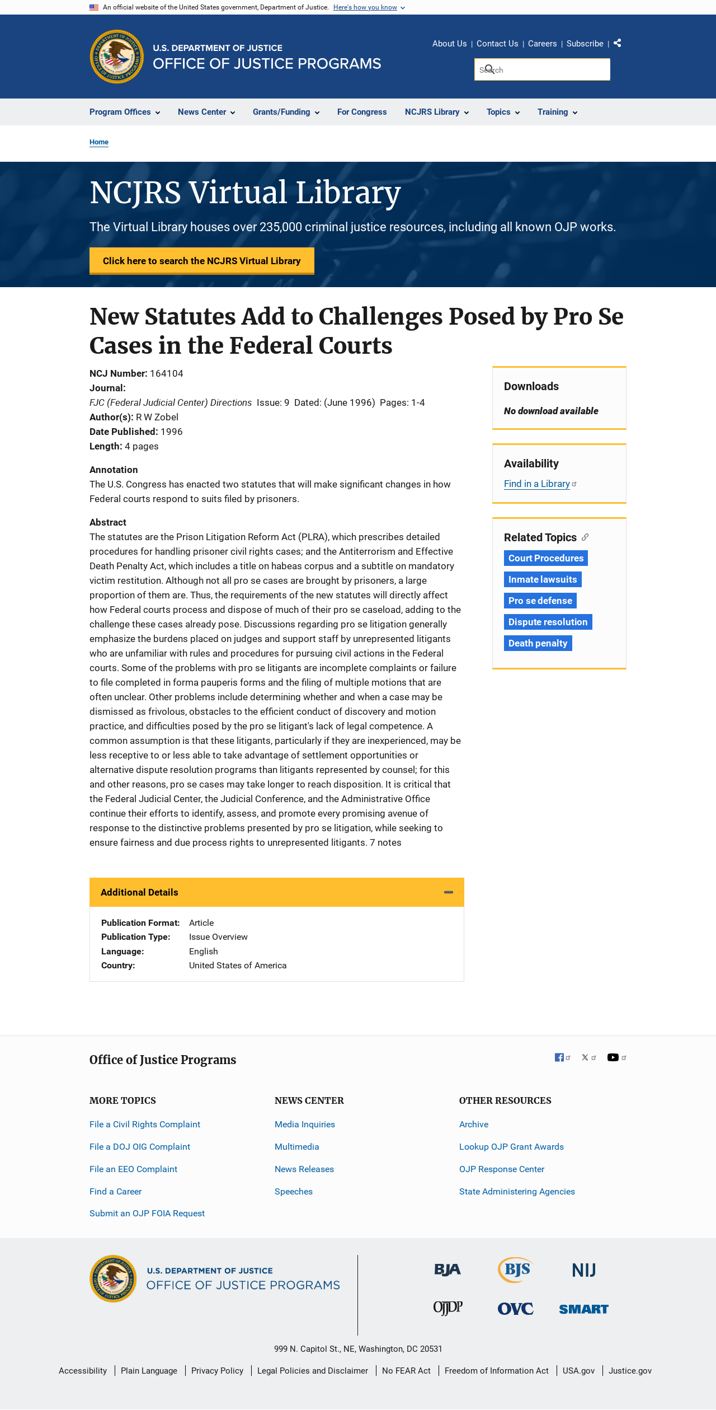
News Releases (304, 1169)
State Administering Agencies (517, 1191)
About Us (449, 44)
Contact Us (498, 44)
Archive (473, 1124)
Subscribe (585, 44)
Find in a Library (541, 483)
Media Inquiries (305, 1124)
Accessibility (83, 1371)
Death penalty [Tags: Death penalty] (538, 643)
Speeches (294, 1191)
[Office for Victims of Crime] (516, 1308)
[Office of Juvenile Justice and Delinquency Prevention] (448, 1311)
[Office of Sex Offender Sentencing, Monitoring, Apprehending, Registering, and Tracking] (584, 1306)
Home (99, 142)
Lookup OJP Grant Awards (511, 1146)
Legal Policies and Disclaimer (312, 1371)
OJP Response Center (501, 1169)
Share (621, 45)
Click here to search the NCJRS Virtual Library (202, 260)
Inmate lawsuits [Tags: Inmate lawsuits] (542, 579)
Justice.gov (630, 1371)
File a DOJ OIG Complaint (140, 1146)
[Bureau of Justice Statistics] (516, 1278)
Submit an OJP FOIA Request (147, 1213)
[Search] (542, 69)
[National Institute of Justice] (584, 1265)
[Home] (267, 57)
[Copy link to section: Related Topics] (582, 536)
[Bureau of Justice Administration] (448, 1264)
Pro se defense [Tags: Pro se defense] (540, 600)
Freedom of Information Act (497, 1371)
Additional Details (139, 892)
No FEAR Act (406, 1371)
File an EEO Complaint (133, 1169)
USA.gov (579, 1371)
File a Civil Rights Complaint (145, 1124)
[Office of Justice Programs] (117, 56)
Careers (542, 44)
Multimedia (297, 1146)
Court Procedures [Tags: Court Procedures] (545, 558)
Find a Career (116, 1191)
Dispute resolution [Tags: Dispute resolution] (548, 621)
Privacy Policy (217, 1371)
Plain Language (149, 1371)
